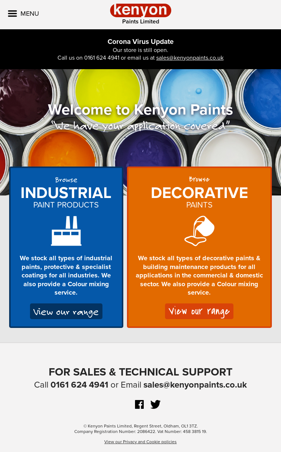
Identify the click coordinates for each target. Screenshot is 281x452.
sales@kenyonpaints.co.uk (190, 57)
